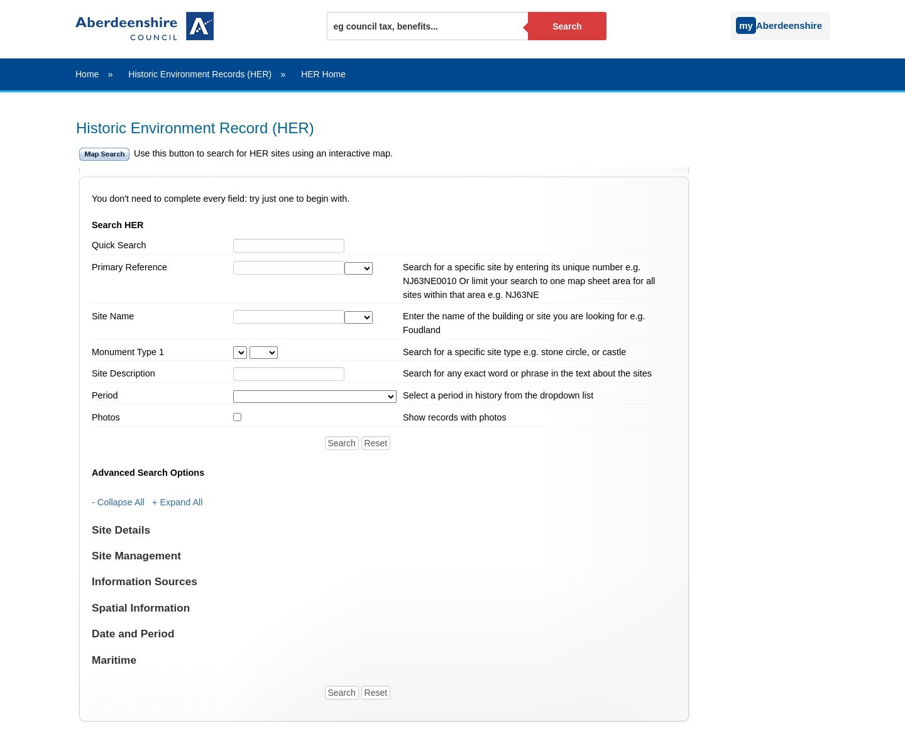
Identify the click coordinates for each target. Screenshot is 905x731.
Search (567, 26)
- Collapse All (118, 502)
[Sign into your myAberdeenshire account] (728, 23)
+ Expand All (177, 502)
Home (87, 74)
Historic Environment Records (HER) (200, 74)
